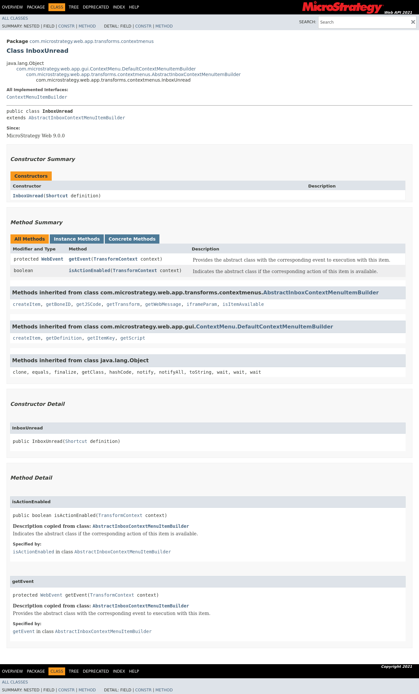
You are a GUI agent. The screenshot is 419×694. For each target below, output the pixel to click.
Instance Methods (77, 239)
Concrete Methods (132, 239)
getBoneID (58, 304)
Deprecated (96, 7)
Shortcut (57, 195)
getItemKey (101, 338)
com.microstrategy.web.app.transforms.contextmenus (91, 41)
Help (134, 7)
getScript (132, 338)
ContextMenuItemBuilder (37, 97)
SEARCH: (308, 22)
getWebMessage (163, 304)
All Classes (15, 18)
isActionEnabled (89, 270)
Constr (66, 26)
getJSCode (88, 304)
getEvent (80, 259)
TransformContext (116, 259)
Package (36, 7)
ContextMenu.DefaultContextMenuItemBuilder (264, 327)
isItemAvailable (243, 304)
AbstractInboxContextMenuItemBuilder (76, 117)
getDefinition (64, 338)
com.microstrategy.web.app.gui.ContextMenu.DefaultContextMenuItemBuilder (106, 68)
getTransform (123, 304)
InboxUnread (28, 195)
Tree (74, 7)
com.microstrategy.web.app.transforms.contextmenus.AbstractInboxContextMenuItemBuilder (133, 74)
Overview (12, 7)
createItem (26, 304)
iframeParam (202, 304)
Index (119, 7)
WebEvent (52, 259)
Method (87, 26)
